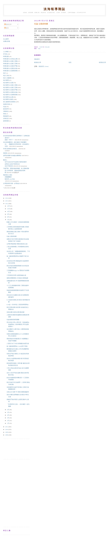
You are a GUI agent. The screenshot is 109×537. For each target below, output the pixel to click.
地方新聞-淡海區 (8, 99)
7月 (8, 219)
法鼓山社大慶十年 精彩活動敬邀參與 (18, 392)
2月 (8, 420)
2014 (6, 198)
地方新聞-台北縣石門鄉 (10, 90)
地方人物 (6, 75)
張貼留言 (37, 59)
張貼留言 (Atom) (44, 66)
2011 (6, 427)
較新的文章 (37, 62)
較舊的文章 (102, 62)
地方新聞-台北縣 (8, 82)
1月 (8, 423)
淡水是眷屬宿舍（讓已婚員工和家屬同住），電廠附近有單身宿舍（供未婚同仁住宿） (16, 144)
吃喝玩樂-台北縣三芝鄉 (10, 63)
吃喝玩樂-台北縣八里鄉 (10, 61)
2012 (6, 203)
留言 (6, 28)
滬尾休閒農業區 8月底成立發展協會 (17, 278)
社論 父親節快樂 (12, 236)
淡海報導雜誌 (54, 9)
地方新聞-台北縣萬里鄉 (10, 94)
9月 (8, 214)
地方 (4, 73)
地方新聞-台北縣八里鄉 (10, 85)
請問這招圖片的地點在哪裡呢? (12, 155)
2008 (6, 435)
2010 (6, 429)
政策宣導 (6, 109)
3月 (8, 418)
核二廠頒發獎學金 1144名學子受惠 (17, 346)
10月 (8, 211)
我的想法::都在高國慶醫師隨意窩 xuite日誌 (9, 177)
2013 (6, 201)
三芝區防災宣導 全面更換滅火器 (16, 275)
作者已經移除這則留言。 (10, 148)
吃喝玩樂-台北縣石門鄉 (10, 66)
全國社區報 (6, 41)
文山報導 (6, 39)
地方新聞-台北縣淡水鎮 (10, 92)
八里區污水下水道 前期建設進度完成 (18, 343)
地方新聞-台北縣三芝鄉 (10, 87)
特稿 (4, 114)
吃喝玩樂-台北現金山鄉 (10, 59)
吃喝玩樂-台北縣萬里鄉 (10, 70)
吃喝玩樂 (6, 56)
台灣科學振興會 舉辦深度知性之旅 (17, 244)
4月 (8, 415)
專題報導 (6, 116)
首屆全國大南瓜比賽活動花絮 (15, 312)
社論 (39, 48)
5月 (8, 412)
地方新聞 (6, 80)
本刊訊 (5, 54)
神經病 (5, 153)
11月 (8, 209)
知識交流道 (6, 104)
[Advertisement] (12, 449)
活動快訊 (6, 111)
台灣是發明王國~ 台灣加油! (11, 183)
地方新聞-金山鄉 (8, 97)
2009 (6, 432)
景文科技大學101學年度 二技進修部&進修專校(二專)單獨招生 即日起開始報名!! (18, 324)
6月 (8, 409)
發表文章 (7, 24)
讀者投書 (6, 121)
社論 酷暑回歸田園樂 (13, 319)
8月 (8, 217)
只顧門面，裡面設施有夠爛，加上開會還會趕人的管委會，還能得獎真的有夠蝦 (16, 170)
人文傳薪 (6, 51)
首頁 (70, 62)
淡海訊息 (6, 118)
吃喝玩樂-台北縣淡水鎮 (10, 68)
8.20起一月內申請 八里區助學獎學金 (18, 304)
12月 (8, 206)
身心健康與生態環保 (9, 102)
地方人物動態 (7, 78)
